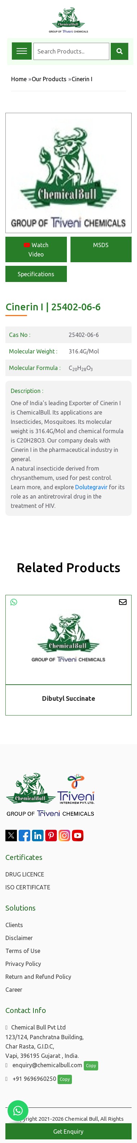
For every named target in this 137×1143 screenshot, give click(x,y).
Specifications (36, 274)
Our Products (49, 79)
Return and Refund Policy (38, 976)
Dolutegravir (91, 487)
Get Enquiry (68, 1131)
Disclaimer (19, 938)
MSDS (101, 245)
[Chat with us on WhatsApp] (18, 1110)
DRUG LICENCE (24, 874)
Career (13, 989)
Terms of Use (22, 951)
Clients (14, 925)
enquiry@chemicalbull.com (43, 1065)
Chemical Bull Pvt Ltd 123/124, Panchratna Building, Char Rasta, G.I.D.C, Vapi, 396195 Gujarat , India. (44, 1041)
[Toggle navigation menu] (22, 51)
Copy (91, 1065)
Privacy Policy (23, 964)
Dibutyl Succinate (68, 698)
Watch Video (36, 250)
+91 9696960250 (30, 1078)
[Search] (119, 51)
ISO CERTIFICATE (27, 887)
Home (19, 79)
